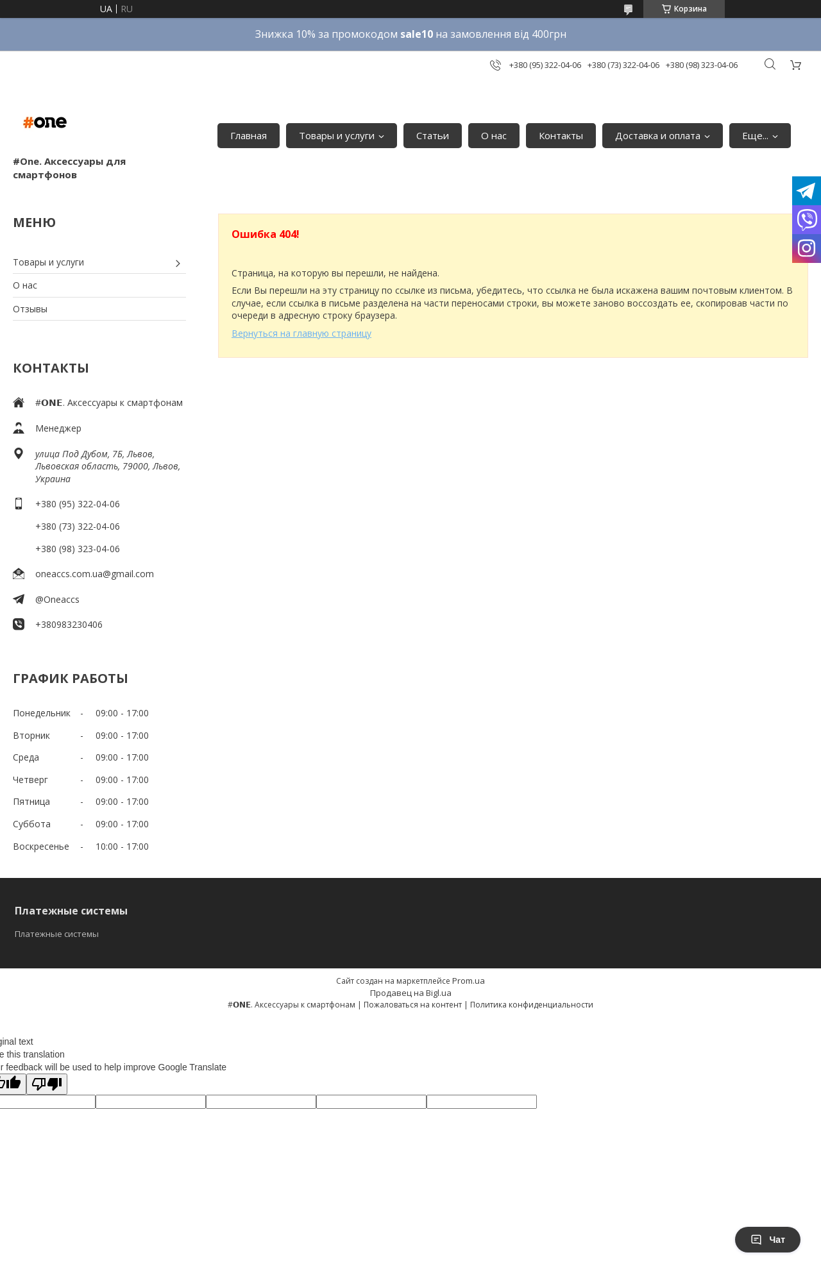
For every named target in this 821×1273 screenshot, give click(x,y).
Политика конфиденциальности (531, 1004)
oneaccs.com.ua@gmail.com (94, 574)
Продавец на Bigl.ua (411, 993)
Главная (248, 135)
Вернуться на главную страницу (301, 333)
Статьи (432, 135)
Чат (767, 1239)
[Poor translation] (46, 1084)
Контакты (561, 135)
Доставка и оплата (657, 135)
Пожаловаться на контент (413, 1004)
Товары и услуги (337, 135)
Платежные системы (57, 934)
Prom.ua (468, 980)
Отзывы (30, 309)
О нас (494, 135)
